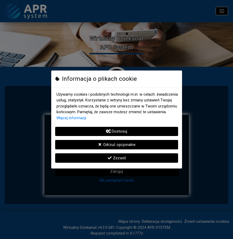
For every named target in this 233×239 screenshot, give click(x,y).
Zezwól (116, 158)
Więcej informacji (71, 118)
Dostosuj (116, 131)
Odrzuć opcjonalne (116, 144)
